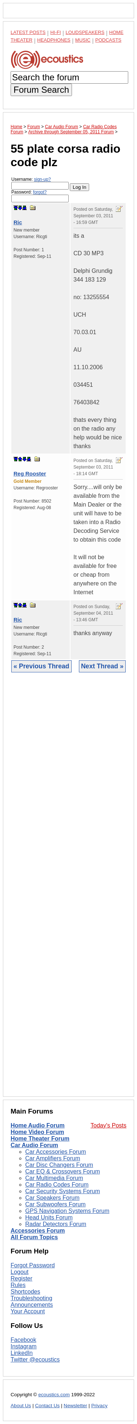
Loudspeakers (85, 32)
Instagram (24, 1346)
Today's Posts (108, 1125)
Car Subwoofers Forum (55, 1204)
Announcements (32, 1305)
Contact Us (47, 1405)
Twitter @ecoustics (35, 1359)
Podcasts (108, 40)
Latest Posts (28, 32)
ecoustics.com (54, 1394)
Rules (18, 1285)
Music (83, 40)
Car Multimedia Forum (54, 1178)
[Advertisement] (68, 890)
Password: (40, 196)
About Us (21, 1405)
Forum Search (41, 90)
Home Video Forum (37, 1132)
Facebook (23, 1340)
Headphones (54, 40)
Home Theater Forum (40, 1138)
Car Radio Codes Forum (56, 1184)
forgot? (39, 192)
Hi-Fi (55, 32)
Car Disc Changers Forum (59, 1165)
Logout (19, 1272)
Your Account (28, 1311)
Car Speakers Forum (52, 1198)
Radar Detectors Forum (55, 1224)
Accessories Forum (38, 1231)
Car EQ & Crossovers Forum (62, 1171)
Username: (40, 183)
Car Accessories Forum (55, 1152)
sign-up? (42, 179)
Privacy (99, 1405)
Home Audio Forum (38, 1125)
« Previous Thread (41, 666)
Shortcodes (25, 1292)
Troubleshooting (31, 1298)
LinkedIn (22, 1353)
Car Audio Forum (34, 1145)
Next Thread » (102, 666)
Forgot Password (33, 1265)
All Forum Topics (34, 1237)
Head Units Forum (49, 1217)
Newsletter (75, 1405)
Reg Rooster (30, 473)
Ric (18, 222)
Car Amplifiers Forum (52, 1158)
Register (22, 1278)
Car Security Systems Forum (62, 1191)
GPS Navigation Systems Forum (67, 1211)
